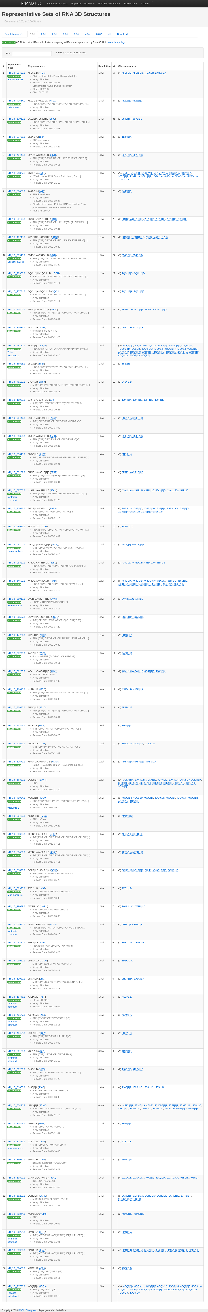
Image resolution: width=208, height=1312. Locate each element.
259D (53, 436)
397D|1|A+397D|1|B (132, 155)
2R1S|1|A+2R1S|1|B (132, 219)
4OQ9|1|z (128, 1286)
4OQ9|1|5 (185, 1286)
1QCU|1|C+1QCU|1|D (133, 273)
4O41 (54, 671)
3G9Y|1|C (127, 1033)
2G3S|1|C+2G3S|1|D (178, 508)
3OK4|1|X (196, 779)
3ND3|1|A (127, 454)
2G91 (53, 418)
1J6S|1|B (159, 1087)
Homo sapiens (14, 551)
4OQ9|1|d (128, 345)
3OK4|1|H (146, 783)
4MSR (55, 761)
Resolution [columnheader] (104, 66)
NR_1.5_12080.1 (16, 978)
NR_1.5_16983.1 (16, 400)
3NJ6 (41, 725)
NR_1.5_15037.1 (16, 1159)
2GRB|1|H (186, 1195)
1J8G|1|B (127, 1069)
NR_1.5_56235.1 (16, 671)
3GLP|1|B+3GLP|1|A (132, 870)
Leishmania (13, 107)
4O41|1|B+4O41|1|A (155, 671)
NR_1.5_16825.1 (16, 363)
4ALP (42, 996)
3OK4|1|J (157, 783)
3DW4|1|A (150, 173)
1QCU (55, 273)
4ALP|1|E (127, 996)
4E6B (53, 834)
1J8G (42, 1069)
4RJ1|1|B (126, 1051)
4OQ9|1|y (134, 1292)
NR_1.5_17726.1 (16, 635)
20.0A (99, 34)
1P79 (41, 1123)
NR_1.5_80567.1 (16, 617)
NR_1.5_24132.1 (16, 345)
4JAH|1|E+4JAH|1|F (177, 490)
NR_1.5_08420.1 (16, 191)
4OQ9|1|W (135, 352)
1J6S (41, 1087)
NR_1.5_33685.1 (16, 834)
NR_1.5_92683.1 (16, 508)
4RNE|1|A (140, 1105)
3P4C (42, 1232)
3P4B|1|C (149, 1250)
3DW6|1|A (174, 173)
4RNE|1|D (157, 1108)
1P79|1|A (126, 1123)
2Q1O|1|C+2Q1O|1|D (133, 237)
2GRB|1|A (138, 1195)
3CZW (43, 526)
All (109, 34)
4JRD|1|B (127, 689)
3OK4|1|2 (190, 783)
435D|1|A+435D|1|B (154, 562)
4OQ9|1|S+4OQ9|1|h (153, 348)
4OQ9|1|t (157, 1289)
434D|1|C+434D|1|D (151, 584)
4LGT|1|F (138, 327)
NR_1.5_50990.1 (16, 924)
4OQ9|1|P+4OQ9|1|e (169, 345)
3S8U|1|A (146, 176)
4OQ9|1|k (159, 797)
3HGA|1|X (127, 978)
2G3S (53, 508)
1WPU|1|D (139, 906)
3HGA (43, 978)
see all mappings (117, 42)
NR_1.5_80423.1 (16, 816)
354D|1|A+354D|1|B (132, 255)
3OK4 (43, 779)
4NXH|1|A (135, 176)
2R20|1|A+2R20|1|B (177, 219)
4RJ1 (41, 1051)
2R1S (54, 219)
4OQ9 (43, 345)
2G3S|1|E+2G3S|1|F (152, 511)
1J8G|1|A (162, 1105)
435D (53, 562)
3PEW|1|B (138, 942)
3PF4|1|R (127, 1159)
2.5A (54, 34)
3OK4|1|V (185, 779)
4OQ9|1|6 (197, 1286)
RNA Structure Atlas (57, 3)
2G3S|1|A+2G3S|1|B (129, 511)
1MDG (43, 960)
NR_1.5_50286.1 (16, 1069)
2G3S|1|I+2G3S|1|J (132, 508)
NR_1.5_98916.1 (16, 526)
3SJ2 (52, 118)
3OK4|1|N (128, 779)
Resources (129, 3)
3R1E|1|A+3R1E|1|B (132, 472)
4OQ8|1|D (146, 1289)
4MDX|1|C (127, 816)
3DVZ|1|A (186, 173)
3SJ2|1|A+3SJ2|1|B (132, 118)
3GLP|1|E (173, 870)
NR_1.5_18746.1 (16, 996)
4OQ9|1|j (148, 797)
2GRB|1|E (174, 1195)
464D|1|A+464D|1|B (132, 580)
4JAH (53, 490)
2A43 (41, 191)
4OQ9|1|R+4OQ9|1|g (129, 348)
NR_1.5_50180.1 (16, 1051)
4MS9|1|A (151, 761)
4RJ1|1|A (173, 1105)
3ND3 (42, 454)
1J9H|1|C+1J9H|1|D (154, 400)
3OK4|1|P (123, 783)
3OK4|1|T (179, 783)
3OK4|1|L (151, 779)
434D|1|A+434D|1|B (173, 584)
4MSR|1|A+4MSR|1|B (133, 761)
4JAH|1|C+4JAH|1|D (154, 490)
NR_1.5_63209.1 (16, 472)
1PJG (42, 743)
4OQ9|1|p (193, 797)
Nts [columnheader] (114, 66)
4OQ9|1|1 (139, 1286)
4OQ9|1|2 (151, 1286)
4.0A (87, 34)
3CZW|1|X (127, 526)
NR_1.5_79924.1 (16, 797)
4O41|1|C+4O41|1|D (132, 671)
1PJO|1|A (138, 743)
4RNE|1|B (185, 1105)
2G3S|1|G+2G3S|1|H (154, 508)
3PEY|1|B (127, 942)
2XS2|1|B (127, 888)
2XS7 (42, 1141)
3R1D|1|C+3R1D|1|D (156, 309)
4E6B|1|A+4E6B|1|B (132, 852)
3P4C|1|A (127, 1232)
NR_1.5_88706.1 (16, 490)
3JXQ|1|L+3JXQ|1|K (132, 1177)
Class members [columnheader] (127, 66)
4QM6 (43, 1214)
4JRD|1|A (138, 689)
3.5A (76, 34)
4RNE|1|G (181, 1108)
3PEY (43, 942)
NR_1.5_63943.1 (16, 255)
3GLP (54, 870)
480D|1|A (139, 173)
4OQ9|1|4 (174, 1286)
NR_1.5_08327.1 (16, 562)
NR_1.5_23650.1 (16, 436)
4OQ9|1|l (170, 797)
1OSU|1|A (139, 978)
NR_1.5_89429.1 (16, 72)
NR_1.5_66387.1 (16, 779)
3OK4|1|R (168, 783)
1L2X (41, 136)
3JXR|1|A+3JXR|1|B (177, 1177)
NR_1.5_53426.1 (16, 852)
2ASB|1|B (127, 653)
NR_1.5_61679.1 (16, 761)
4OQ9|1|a (123, 355)
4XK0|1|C (123, 1108)
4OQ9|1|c (146, 355)
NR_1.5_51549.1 (16, 743)
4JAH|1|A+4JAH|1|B (132, 490)
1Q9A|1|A (157, 176)
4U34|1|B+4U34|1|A (132, 924)
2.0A (43, 34)
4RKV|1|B (138, 1069)
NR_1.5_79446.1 (16, 418)
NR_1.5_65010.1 (16, 598)
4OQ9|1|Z (194, 352)
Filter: (28, 53)
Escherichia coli (15, 261)
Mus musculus (14, 895)
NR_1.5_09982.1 (16, 960)
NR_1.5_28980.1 (16, 1250)
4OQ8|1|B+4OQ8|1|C (146, 345)
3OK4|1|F (134, 783)
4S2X (42, 1268)
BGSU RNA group (27, 1310)
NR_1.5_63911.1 (16, 118)
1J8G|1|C (196, 1105)
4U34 (53, 924)
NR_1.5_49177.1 (16, 1015)
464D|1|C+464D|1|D (154, 580)
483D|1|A (169, 176)
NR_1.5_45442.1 (16, 155)
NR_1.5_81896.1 (16, 870)
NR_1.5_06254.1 (16, 1232)
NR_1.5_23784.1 (16, 291)
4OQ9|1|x (123, 1292)
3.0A (65, 34)
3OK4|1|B (123, 786)
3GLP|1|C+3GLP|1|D (156, 870)
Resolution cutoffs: (14, 34)
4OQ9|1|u (169, 1289)
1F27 (41, 363)
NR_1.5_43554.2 (16, 100)
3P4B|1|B (172, 1250)
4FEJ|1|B (149, 72)
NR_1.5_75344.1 (16, 1214)
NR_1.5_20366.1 (16, 273)
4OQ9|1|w (191, 1289)
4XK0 (42, 1015)
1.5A (32, 34)
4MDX (43, 816)
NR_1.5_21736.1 (16, 1286)
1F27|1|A (126, 363)
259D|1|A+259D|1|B (132, 436)
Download (122, 34)
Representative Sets (81, 3)
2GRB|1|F (127, 1195)
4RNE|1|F (151, 1105)
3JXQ (53, 1177)
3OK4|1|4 (174, 779)
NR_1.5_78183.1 (16, 381)
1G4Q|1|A (149, 743)
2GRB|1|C (150, 1195)
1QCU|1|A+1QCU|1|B (133, 291)
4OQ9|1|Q (186, 345)
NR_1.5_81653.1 (16, 1087)
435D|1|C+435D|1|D (132, 562)
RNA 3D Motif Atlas (108, 3)
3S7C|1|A (123, 176)
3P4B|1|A (138, 1250)
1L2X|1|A (126, 136)
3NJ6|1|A (126, 725)
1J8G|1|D (146, 1108)
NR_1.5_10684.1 (16, 327)
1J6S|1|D (148, 1087)
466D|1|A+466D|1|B (128, 584)
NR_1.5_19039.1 (16, 906)
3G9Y (43, 1033)
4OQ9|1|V (123, 352)
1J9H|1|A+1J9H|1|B (132, 400)
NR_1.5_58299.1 (16, 1195)
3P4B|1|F (182, 1250)
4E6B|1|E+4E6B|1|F (132, 834)
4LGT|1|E (127, 327)
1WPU (44, 906)
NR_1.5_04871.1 (16, 942)
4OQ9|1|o (181, 797)
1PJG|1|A (127, 743)
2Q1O (55, 237)
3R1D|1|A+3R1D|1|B (132, 309)
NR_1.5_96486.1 (16, 1268)
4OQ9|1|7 (123, 1289)
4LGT (42, 327)
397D (53, 155)
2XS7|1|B (127, 1141)
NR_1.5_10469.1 (16, 1123)
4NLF (42, 173)
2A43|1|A (126, 191)
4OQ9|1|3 (162, 1286)
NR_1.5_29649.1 (16, 454)
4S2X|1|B (127, 1268)
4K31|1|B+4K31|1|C (132, 100)
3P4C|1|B (127, 1250)
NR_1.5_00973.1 (16, 888)
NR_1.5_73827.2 (16, 173)
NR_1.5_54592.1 (16, 580)
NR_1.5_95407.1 (16, 309)
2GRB (43, 1195)
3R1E (54, 472)
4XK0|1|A (127, 1015)
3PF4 (42, 1159)
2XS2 (42, 888)
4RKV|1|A (128, 1105)
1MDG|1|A (127, 960)
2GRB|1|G (123, 1199)
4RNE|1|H (193, 1108)
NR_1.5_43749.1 (16, 237)
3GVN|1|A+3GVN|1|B (133, 617)
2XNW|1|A (160, 72)
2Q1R (43, 635)
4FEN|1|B (138, 72)
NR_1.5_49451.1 (16, 1033)
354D (53, 255)
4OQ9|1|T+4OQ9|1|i (175, 348)
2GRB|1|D (135, 1199)
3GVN (55, 617)
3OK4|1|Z (162, 779)
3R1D (54, 309)
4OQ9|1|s (127, 797)
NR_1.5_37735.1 (16, 136)
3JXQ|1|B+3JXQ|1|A (154, 1177)
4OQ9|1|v (180, 1289)
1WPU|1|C (127, 906)
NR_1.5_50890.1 (16, 1177)
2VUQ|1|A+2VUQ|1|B (133, 544)
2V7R (54, 598)
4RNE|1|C (135, 1108)
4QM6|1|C (139, 1214)
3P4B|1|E (194, 1250)
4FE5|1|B (127, 72)
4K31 (53, 100)
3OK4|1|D (140, 779)
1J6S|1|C (137, 1087)
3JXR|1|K (194, 1177)
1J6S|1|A (126, 1087)
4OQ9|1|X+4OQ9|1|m (153, 352)
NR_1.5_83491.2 (16, 1105)
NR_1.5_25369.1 (16, 725)
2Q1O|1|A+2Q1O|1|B (157, 237)
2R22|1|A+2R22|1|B (155, 219)
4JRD (42, 689)
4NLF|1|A (128, 173)
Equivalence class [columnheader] (14, 66)
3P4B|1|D (160, 1250)
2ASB (43, 653)
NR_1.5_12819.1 (16, 1141)
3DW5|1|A (180, 176)
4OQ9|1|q (123, 801)
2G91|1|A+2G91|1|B (132, 418)
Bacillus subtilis (15, 79)
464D (53, 580)
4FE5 (42, 72)
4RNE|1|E (169, 1108)
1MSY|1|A (162, 173)
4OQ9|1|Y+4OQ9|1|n (177, 352)
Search (144, 3)
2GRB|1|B (162, 1195)
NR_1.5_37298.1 (16, 653)
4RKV (43, 1105)
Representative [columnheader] (36, 66)
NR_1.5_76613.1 (16, 689)
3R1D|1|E (127, 707)
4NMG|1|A (192, 176)
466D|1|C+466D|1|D (177, 580)
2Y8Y (42, 381)
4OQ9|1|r (134, 801)
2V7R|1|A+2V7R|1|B (132, 598)
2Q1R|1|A (127, 635)
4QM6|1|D (127, 1214)
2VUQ (55, 544)
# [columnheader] (3, 66)
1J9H (52, 400)
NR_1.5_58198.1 (16, 219)
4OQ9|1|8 (135, 1289)
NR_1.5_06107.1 (16, 544)
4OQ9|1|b (135, 355)
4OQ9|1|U (192, 348)
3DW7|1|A (123, 179)
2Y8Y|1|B (127, 381)
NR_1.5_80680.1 (16, 707)
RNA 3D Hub (31, 3)
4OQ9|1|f (138, 797)
